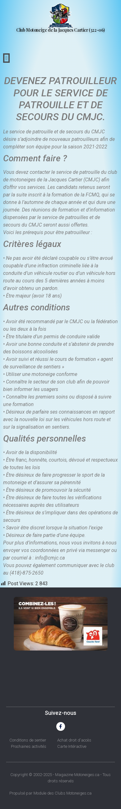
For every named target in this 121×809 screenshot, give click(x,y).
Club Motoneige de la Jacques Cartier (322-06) (60, 30)
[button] (6, 58)
